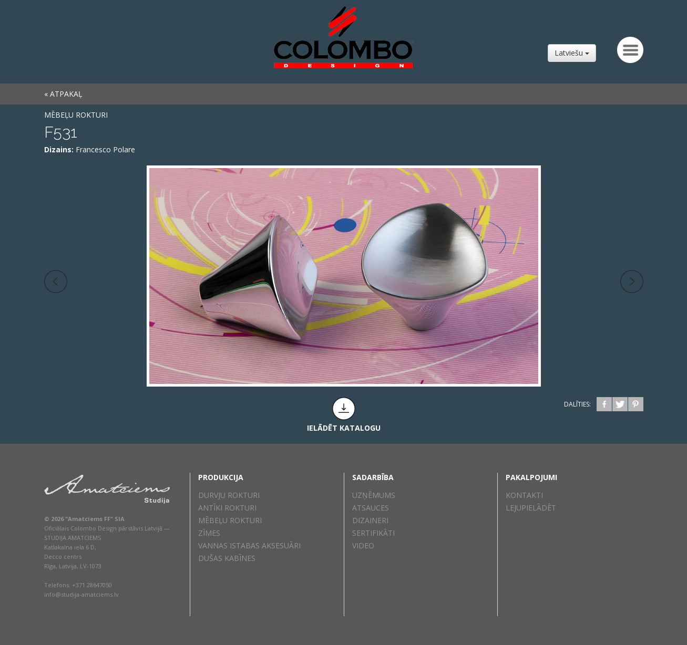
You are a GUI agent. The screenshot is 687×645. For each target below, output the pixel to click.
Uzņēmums (373, 495)
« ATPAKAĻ (63, 94)
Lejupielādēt (531, 508)
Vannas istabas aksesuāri (249, 545)
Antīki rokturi (227, 508)
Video (363, 545)
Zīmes (209, 533)
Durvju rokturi (229, 495)
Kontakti (524, 495)
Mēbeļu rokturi (76, 115)
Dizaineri (370, 520)
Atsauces (370, 508)
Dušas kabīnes (226, 558)
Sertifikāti (373, 533)
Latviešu (572, 53)
